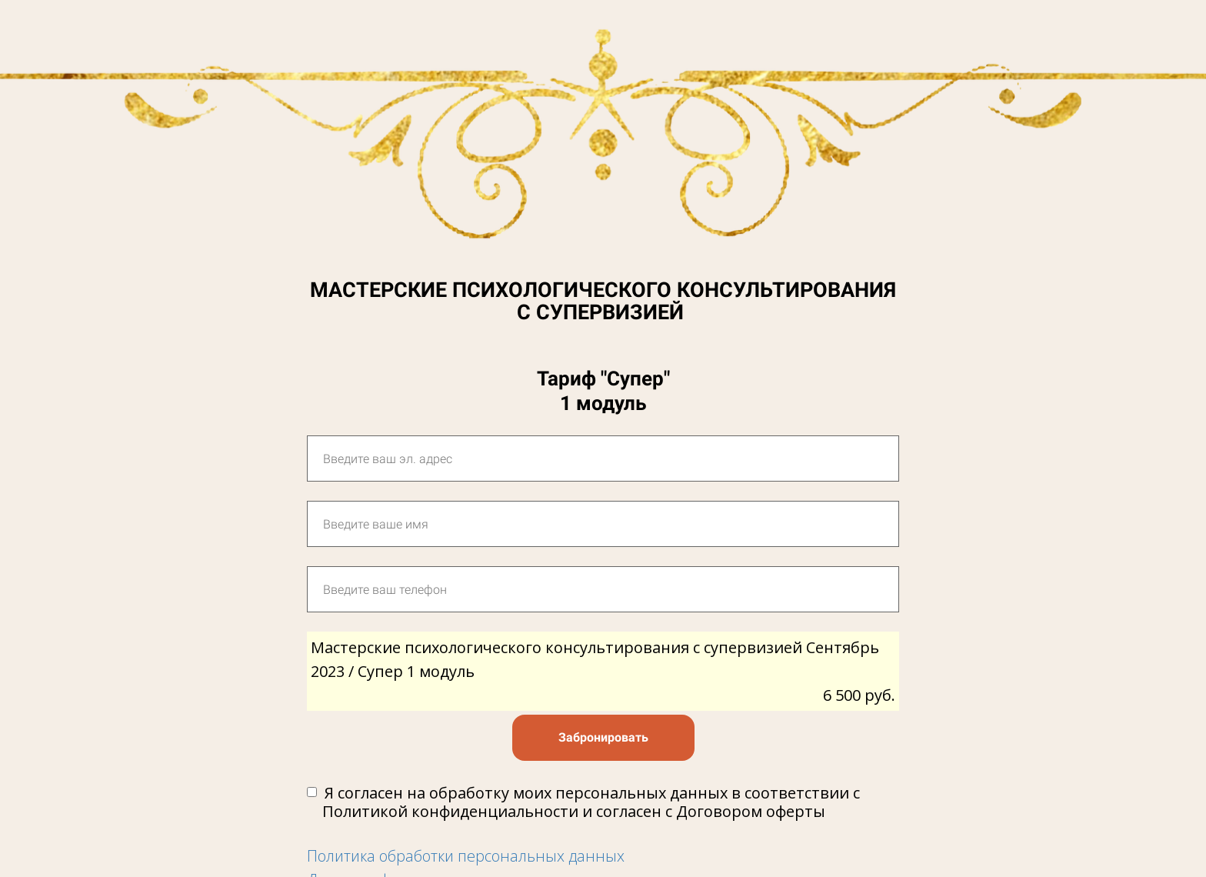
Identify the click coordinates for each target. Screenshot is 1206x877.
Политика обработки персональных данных (466, 855)
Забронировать (603, 737)
